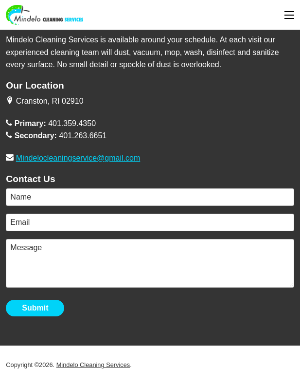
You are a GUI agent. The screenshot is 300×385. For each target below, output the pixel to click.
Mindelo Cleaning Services (93, 364)
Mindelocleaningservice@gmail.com (78, 158)
